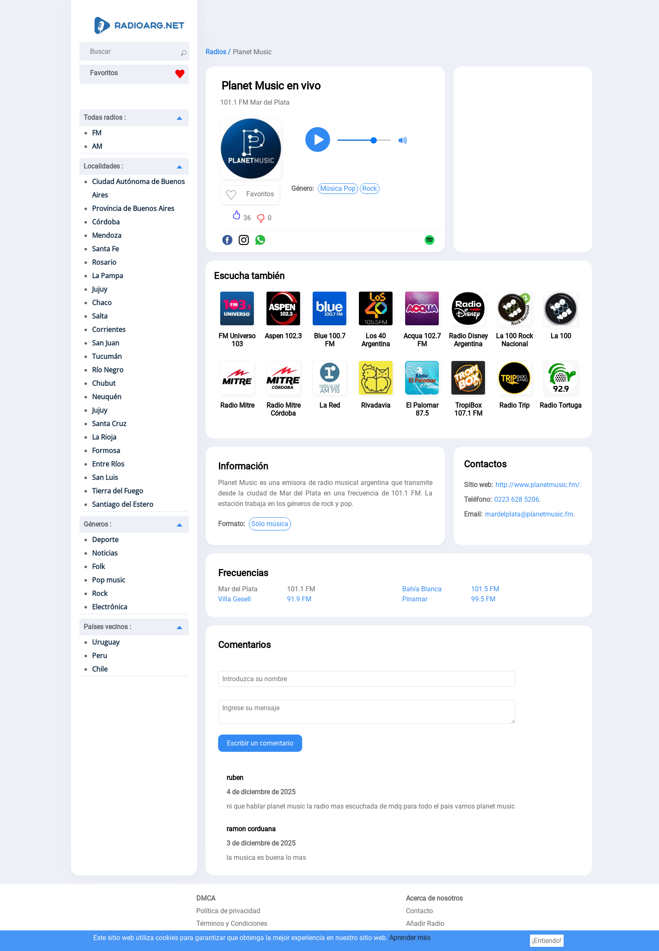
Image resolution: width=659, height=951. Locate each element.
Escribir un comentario (260, 743)
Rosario (104, 262)
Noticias (105, 553)
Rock (99, 593)
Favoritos (139, 74)
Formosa (106, 450)
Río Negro (108, 369)
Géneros (97, 524)
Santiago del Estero (122, 504)
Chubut (104, 383)
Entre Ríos (108, 464)
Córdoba (106, 222)
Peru (99, 655)
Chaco (102, 302)
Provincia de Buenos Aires (133, 208)
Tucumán (107, 356)
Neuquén (106, 396)
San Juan (105, 343)
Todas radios (105, 117)
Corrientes (109, 329)
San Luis (105, 477)
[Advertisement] (399, 21)
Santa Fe (105, 248)
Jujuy (99, 289)
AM (97, 146)
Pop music (108, 580)
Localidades (103, 166)
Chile (100, 669)
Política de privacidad (228, 911)
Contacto (419, 911)
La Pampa (107, 275)
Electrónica (109, 606)
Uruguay (105, 642)
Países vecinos (107, 627)
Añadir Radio (425, 923)
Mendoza (106, 235)
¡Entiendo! (546, 941)
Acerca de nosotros (434, 898)
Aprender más (409, 938)
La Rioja (104, 437)
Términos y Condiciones (231, 923)
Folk (98, 566)
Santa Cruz (109, 423)
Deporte (105, 539)
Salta (100, 316)
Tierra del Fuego (117, 490)
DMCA (205, 898)
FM (96, 132)
